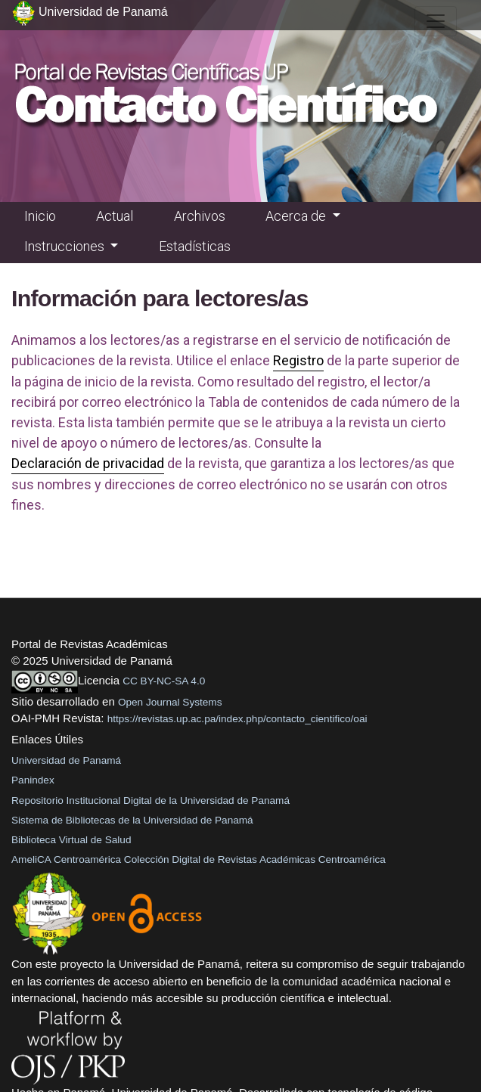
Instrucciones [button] (65, 246)
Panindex (32, 780)
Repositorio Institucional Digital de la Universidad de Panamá (150, 800)
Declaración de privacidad (87, 463)
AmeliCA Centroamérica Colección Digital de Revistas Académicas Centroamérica (198, 859)
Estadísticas (195, 246)
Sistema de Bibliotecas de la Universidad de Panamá (132, 820)
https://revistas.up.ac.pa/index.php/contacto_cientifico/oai (237, 718)
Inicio (40, 216)
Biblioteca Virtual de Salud (71, 839)
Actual (114, 216)
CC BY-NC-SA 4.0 (164, 681)
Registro (298, 360)
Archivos (199, 216)
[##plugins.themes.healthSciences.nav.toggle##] (435, 21)
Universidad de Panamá (66, 760)
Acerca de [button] (297, 216)
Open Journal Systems (170, 702)
